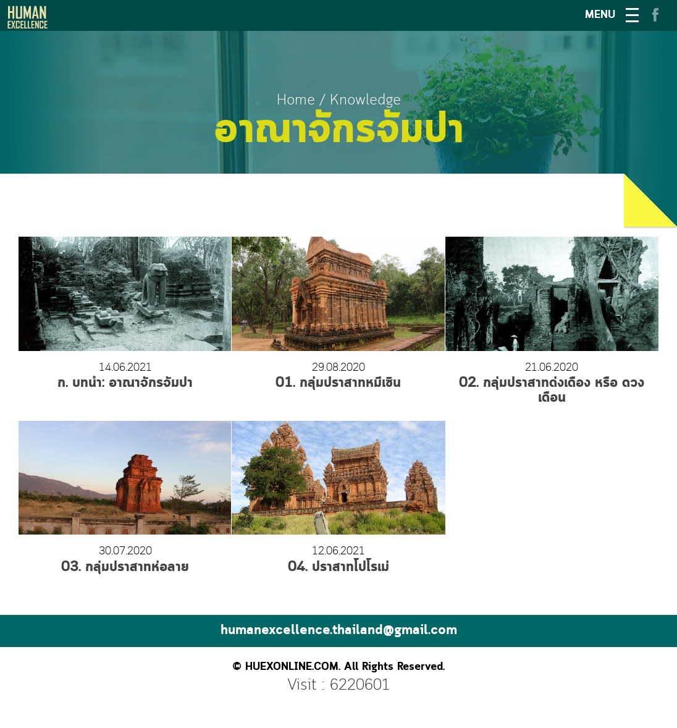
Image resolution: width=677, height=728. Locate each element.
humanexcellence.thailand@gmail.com (339, 630)
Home (296, 100)
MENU (600, 15)
